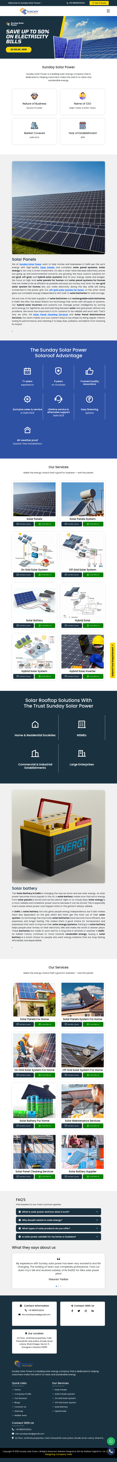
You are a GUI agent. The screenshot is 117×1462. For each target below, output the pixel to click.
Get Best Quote (23, 524)
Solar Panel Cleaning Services (50, 314)
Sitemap (17, 1411)
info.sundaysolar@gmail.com (36, 1314)
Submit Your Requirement (112, 661)
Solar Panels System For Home (82, 1019)
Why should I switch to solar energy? (40, 1220)
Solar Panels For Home (34, 1019)
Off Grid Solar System (82, 570)
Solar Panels (34, 519)
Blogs (16, 1402)
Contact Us (19, 1406)
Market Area (19, 1415)
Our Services (19, 1398)
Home (16, 1389)
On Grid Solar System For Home (34, 1070)
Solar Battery (34, 620)
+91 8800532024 (76, 3)
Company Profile (21, 1394)
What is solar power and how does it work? (44, 1211)
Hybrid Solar (82, 620)
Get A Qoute (99, 3)
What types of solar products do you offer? (44, 1228)
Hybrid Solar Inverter (83, 671)
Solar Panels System (83, 519)
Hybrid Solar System (34, 671)
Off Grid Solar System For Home (82, 1070)
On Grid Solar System (34, 570)
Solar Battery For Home (34, 1121)
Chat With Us (45, 524)
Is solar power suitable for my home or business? (47, 1236)
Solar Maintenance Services (82, 1121)
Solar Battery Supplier (83, 1171)
